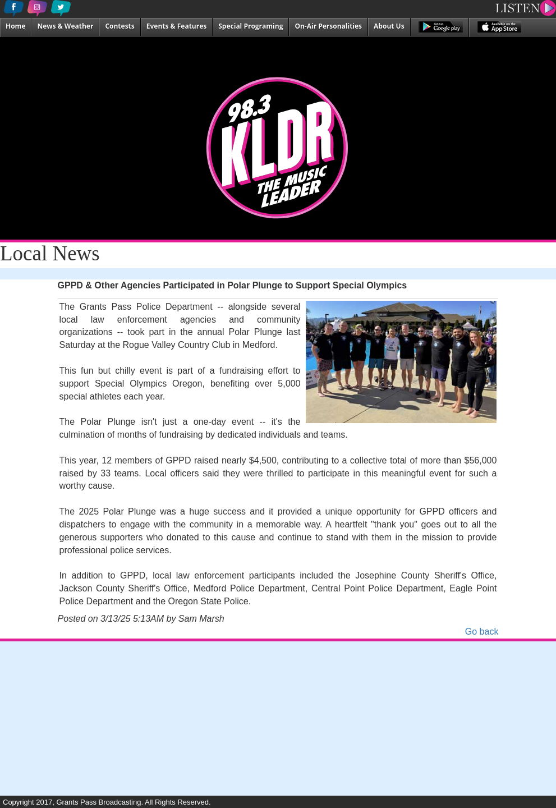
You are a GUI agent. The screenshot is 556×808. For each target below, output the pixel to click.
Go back (482, 631)
